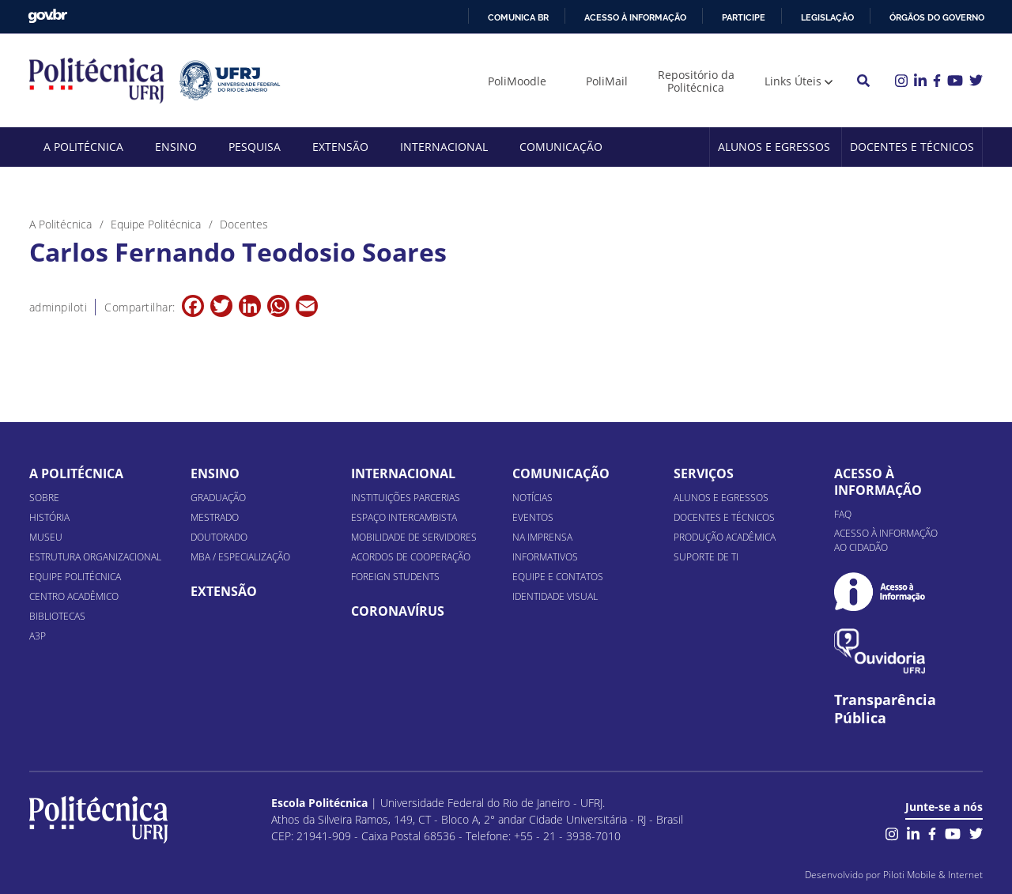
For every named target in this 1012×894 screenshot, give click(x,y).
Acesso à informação (635, 17)
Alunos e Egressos (774, 146)
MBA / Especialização (240, 557)
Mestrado (215, 517)
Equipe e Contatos (557, 576)
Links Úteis (793, 81)
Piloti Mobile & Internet (933, 874)
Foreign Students (395, 576)
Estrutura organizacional (95, 557)
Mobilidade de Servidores (414, 537)
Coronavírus (397, 611)
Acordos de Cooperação (410, 557)
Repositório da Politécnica (696, 81)
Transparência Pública (885, 709)
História (49, 517)
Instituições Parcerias (405, 497)
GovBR (47, 16)
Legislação (827, 17)
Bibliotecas (57, 616)
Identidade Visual (555, 596)
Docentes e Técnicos (912, 146)
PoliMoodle (517, 81)
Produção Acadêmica (725, 537)
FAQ (843, 514)
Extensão (340, 146)
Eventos (532, 517)
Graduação (218, 497)
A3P (37, 636)
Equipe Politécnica (75, 576)
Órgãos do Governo (936, 17)
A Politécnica (83, 146)
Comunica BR (518, 17)
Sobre (44, 497)
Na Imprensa (542, 537)
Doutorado (219, 537)
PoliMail (607, 81)
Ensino (176, 146)
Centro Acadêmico (74, 596)
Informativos (545, 557)
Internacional (444, 146)
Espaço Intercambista (404, 517)
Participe (743, 17)
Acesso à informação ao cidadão (886, 540)
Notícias (532, 497)
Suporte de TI (706, 557)
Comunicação (560, 146)
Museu (45, 537)
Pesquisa (254, 146)
